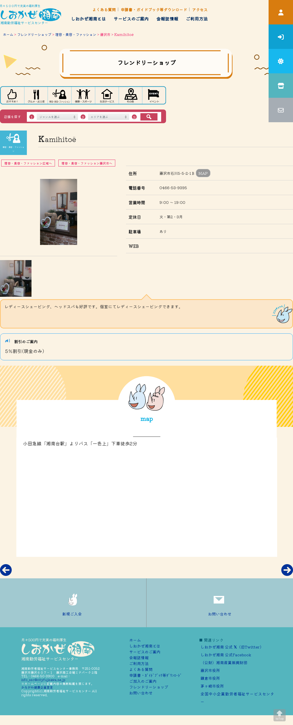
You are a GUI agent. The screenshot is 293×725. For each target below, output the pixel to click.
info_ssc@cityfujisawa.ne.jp (43, 679)
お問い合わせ (219, 603)
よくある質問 (104, 9)
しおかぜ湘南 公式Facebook (225, 655)
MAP (203, 173)
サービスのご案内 (131, 18)
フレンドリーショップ (34, 34)
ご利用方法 (197, 18)
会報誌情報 (167, 18)
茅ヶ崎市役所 (212, 686)
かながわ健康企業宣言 (37, 687)
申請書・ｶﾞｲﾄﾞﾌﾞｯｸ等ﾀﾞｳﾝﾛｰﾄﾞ (155, 675)
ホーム (8, 34)
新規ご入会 (73, 603)
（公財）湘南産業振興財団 (223, 662)
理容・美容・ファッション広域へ (28, 163)
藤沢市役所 (210, 670)
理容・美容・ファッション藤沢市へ (87, 163)
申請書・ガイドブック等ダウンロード (154, 9)
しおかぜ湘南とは (88, 18)
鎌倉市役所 (210, 678)
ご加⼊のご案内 (143, 681)
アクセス (200, 9)
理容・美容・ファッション (75, 34)
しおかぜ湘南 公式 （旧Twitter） (232, 647)
